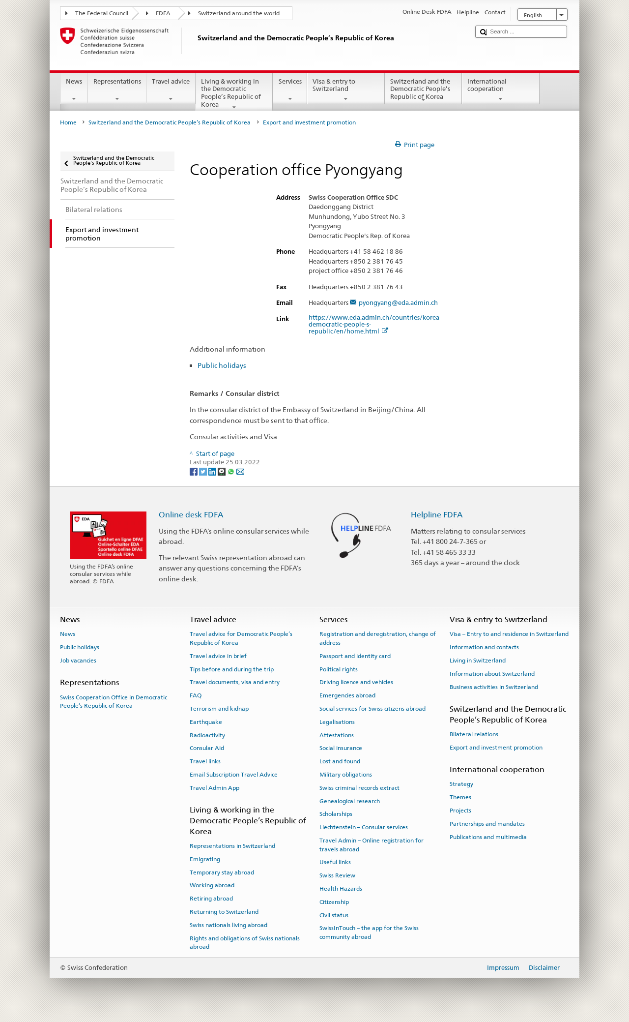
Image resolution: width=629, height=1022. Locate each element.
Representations (117, 90)
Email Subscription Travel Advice (234, 774)
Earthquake (206, 722)
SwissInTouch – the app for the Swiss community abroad (369, 932)
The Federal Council (101, 13)
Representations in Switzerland (232, 845)
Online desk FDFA (191, 514)
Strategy (461, 784)
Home (68, 122)
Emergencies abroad (347, 695)
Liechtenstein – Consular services (363, 827)
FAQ (195, 695)
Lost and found (339, 761)
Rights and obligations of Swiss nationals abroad (245, 942)
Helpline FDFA (437, 514)
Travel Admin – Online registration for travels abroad (371, 844)
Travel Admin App (214, 787)
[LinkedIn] (213, 471)
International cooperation (500, 90)
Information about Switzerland (492, 673)
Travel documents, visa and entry (235, 682)
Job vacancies (78, 660)
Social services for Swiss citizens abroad (372, 708)
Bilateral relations (474, 734)
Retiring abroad (211, 898)
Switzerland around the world (239, 13)
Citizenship (334, 902)
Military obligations (345, 774)
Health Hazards (340, 888)
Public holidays (222, 365)
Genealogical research (349, 800)
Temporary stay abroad (222, 872)
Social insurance (340, 748)
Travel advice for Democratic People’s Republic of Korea (241, 638)
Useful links (335, 862)
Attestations (336, 734)
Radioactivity (207, 734)
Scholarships (335, 814)
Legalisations (337, 722)
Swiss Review (337, 875)
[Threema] (222, 471)
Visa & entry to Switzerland (346, 90)
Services (290, 90)
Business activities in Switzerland (494, 686)
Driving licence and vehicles (356, 682)
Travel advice (171, 90)
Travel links (205, 761)
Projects (460, 810)
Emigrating (205, 859)
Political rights (338, 668)
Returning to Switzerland (224, 911)
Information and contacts (484, 647)
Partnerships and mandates (487, 823)
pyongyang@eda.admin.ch (398, 303)
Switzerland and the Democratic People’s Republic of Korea (423, 90)
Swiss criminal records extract (359, 787)
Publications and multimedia (488, 836)
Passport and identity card (355, 656)
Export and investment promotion (496, 747)
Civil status (333, 914)
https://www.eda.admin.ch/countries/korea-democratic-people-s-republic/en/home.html (375, 324)
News (74, 90)
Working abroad (212, 885)
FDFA (163, 13)
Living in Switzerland (478, 660)
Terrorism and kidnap (219, 708)
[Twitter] (203, 471)
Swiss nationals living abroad (228, 925)
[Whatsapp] (231, 471)
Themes (460, 797)
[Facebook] (194, 471)
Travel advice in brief (218, 656)
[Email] (240, 471)
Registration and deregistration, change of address (377, 638)
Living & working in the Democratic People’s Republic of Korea (234, 94)
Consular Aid (207, 748)
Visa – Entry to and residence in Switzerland (509, 634)
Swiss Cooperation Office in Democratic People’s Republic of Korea (113, 701)
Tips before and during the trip (232, 668)
